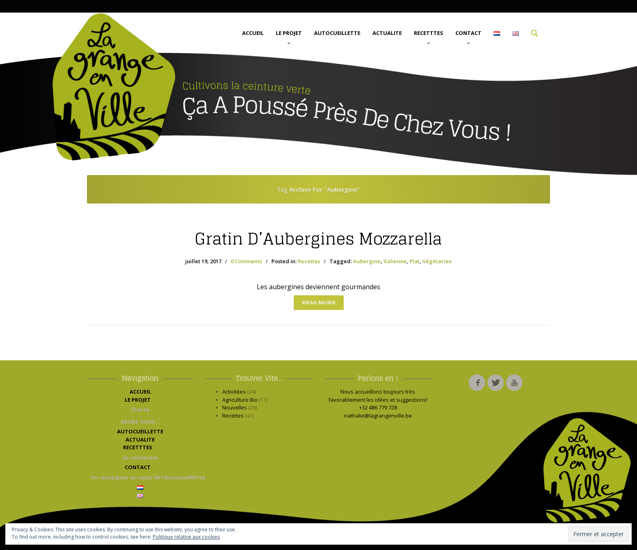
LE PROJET (289, 36)
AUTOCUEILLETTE (337, 33)
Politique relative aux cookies (186, 536)
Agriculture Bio (240, 399)
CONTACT (468, 36)
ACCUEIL (253, 33)
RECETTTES (428, 36)
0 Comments (246, 261)
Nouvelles (234, 407)
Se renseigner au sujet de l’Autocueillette (142, 477)
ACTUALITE (387, 33)
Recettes (309, 261)
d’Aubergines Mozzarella (318, 239)
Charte (140, 409)
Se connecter (140, 457)
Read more (319, 302)
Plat (415, 261)
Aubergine (367, 261)
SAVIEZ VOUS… (140, 421)
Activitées (234, 391)
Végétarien (437, 261)
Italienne (395, 261)
